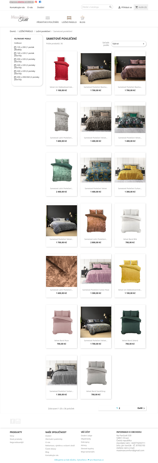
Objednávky (86, 439)
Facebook (12, 421)
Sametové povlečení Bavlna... (96, 87)
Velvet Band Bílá (130, 239)
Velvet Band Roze (61, 340)
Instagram (18, 421)
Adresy (84, 445)
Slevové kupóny (87, 448)
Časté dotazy (50, 449)
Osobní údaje (86, 435)
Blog (82, 22)
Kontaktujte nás (17, 7)
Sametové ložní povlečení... (61, 138)
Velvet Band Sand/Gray (95, 391)
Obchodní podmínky (53, 439)
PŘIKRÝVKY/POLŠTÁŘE (48, 22)
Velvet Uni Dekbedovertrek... (61, 87)
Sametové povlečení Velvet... (95, 138)
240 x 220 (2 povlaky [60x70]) (24, 66)
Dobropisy (85, 442)
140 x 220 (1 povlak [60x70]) (24, 54)
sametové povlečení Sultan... (61, 391)
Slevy (12, 436)
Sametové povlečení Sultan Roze (95, 290)
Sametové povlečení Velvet (96, 188)
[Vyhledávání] (97, 7)
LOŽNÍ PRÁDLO (69, 22)
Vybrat (128, 43)
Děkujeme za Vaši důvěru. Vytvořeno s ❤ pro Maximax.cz (79, 460)
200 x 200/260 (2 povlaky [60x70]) (26, 78)
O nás (30, 7)
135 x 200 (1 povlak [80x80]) (24, 48)
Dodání (40, 7)
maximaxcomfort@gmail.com (130, 450)
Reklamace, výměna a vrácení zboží (60, 445)
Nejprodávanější (17, 442)
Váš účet (85, 432)
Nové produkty (16, 439)
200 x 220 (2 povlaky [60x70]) (24, 60)
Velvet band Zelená (130, 340)
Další (142, 408)
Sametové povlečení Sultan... (130, 188)
